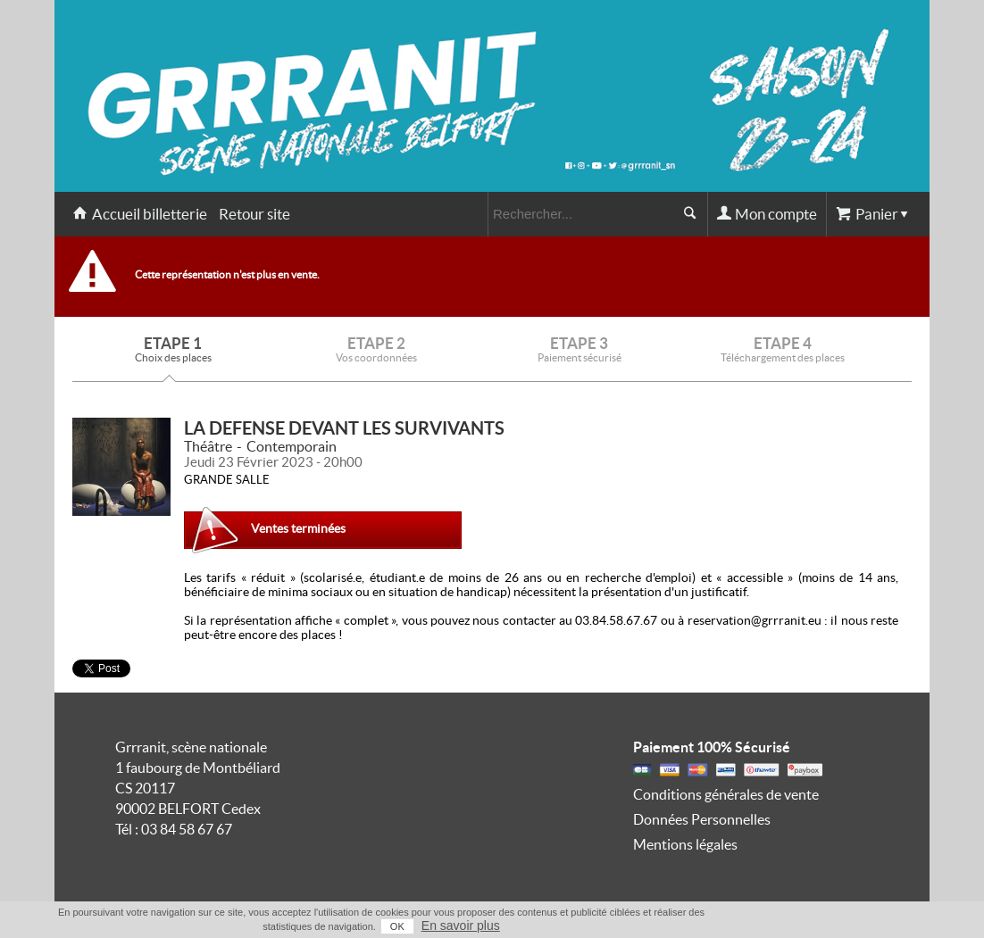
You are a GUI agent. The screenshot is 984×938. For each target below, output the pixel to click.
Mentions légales (685, 844)
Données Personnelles (702, 819)
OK (397, 926)
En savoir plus (460, 925)
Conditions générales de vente (726, 794)
